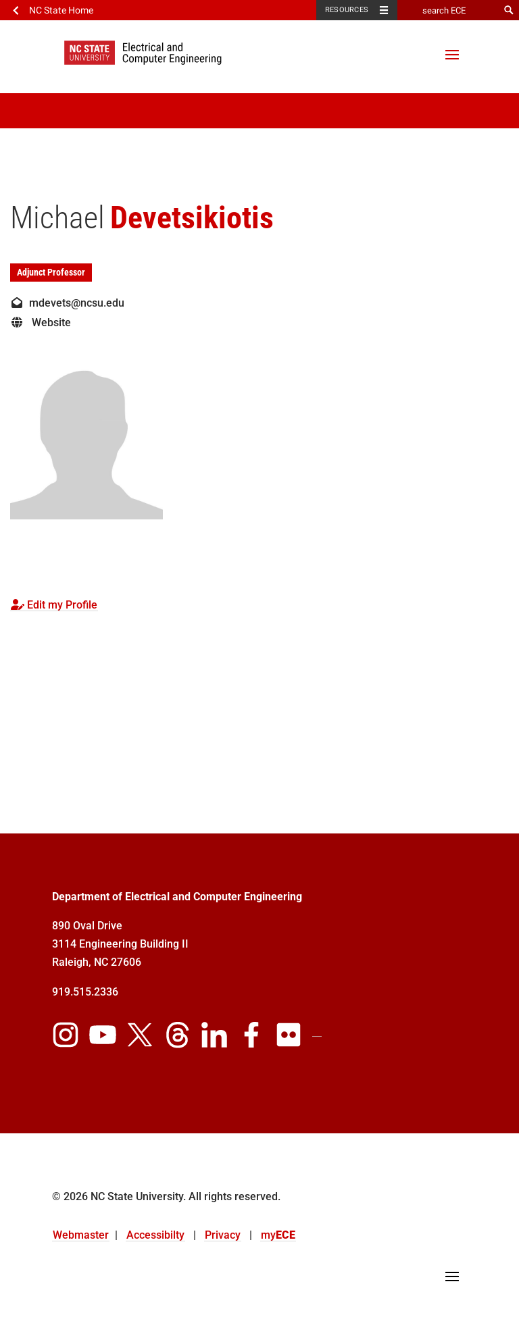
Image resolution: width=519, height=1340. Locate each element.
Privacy (223, 1235)
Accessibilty (155, 1235)
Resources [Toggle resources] (346, 9)
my (278, 1235)
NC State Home (61, 10)
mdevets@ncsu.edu (67, 303)
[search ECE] (448, 10)
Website (40, 322)
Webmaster (81, 1235)
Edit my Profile (54, 604)
